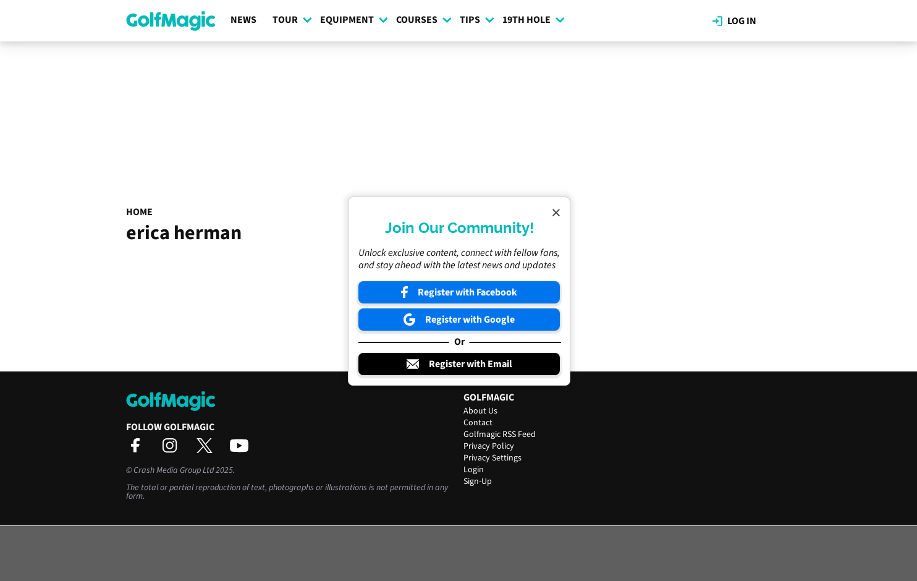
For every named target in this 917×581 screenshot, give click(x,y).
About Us (480, 411)
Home (139, 212)
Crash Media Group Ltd (173, 470)
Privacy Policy (488, 446)
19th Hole (533, 20)
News (243, 20)
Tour (292, 20)
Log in (734, 21)
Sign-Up (477, 481)
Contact (477, 422)
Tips (477, 20)
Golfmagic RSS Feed (499, 434)
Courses (424, 20)
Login (473, 469)
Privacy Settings (492, 458)
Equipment (354, 20)
